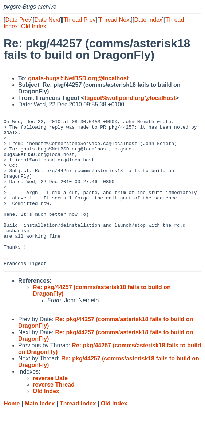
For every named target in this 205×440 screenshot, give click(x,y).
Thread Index (78, 433)
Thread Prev (80, 20)
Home (12, 433)
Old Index (33, 26)
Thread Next (115, 20)
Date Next (47, 20)
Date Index (148, 20)
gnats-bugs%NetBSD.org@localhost (78, 78)
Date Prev (18, 20)
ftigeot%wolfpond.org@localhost (130, 98)
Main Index (40, 433)
